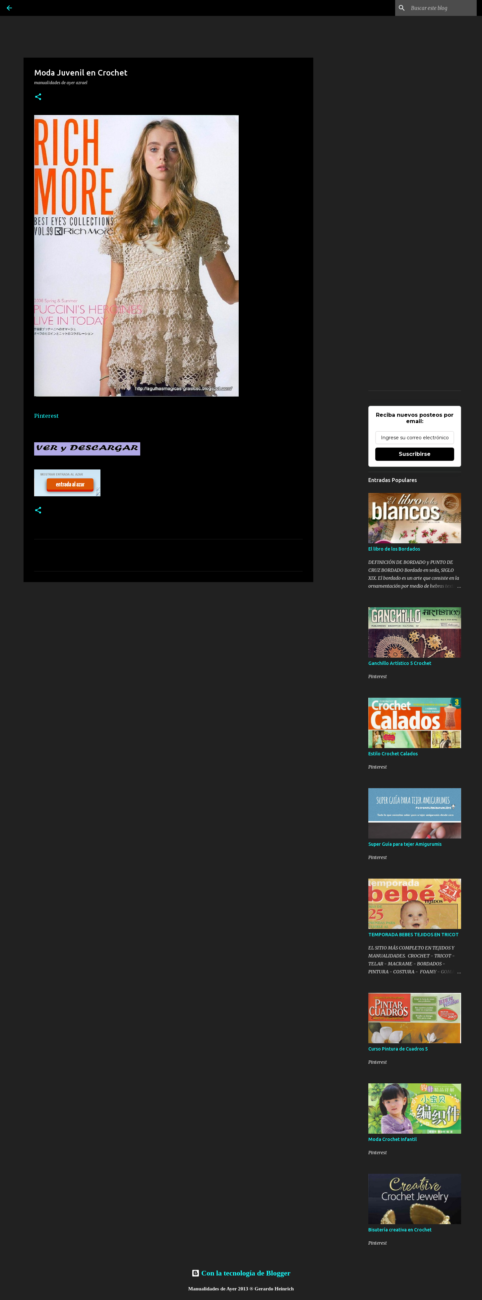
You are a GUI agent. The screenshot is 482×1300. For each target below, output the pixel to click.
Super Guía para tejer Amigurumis (405, 844)
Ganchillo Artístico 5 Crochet (399, 663)
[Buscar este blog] (442, 8)
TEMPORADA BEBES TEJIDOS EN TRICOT (413, 934)
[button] (38, 97)
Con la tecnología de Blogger (241, 1273)
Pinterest (46, 415)
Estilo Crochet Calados (393, 753)
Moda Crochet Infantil (392, 1139)
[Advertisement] (168, 638)
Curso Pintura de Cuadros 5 (398, 1049)
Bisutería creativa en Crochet (400, 1229)
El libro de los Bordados (394, 549)
